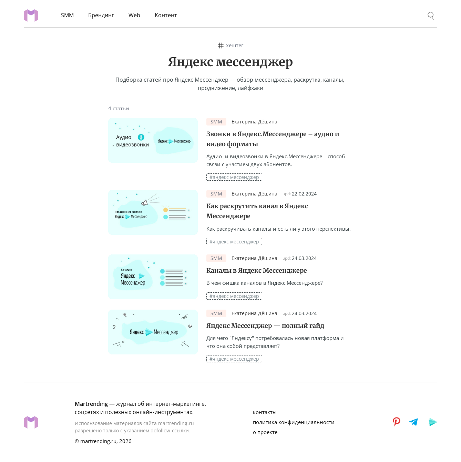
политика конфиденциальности (294, 422)
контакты (265, 412)
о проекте (265, 432)
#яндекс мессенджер (234, 177)
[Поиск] (430, 16)
